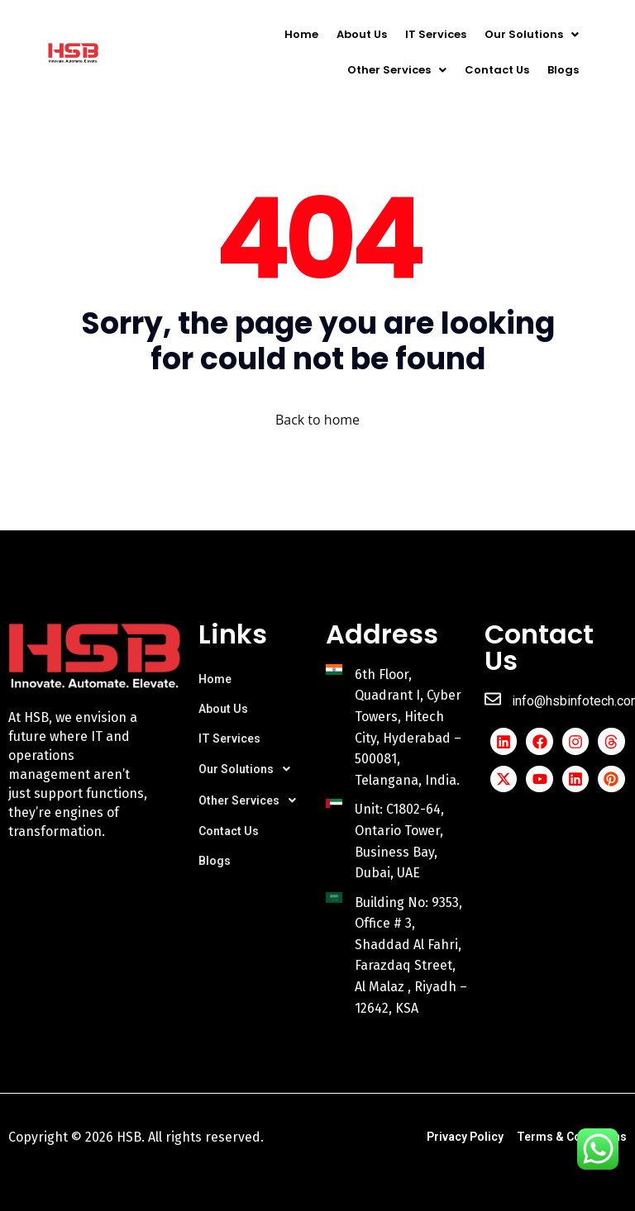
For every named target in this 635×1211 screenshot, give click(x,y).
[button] (531, 34)
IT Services (435, 34)
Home (301, 34)
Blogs (563, 70)
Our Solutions (532, 34)
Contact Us (497, 70)
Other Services (396, 70)
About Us (362, 34)
